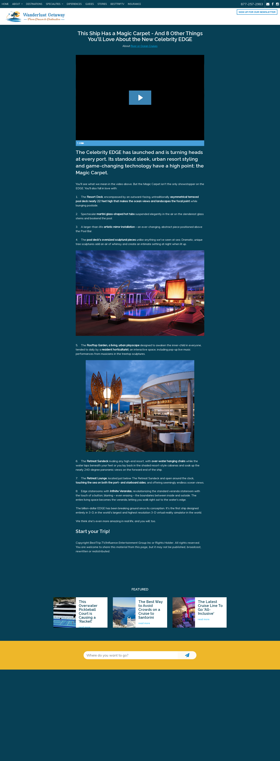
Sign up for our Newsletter (257, 12)
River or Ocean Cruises (144, 46)
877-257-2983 (252, 4)
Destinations (34, 3)
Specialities (53, 3)
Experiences (74, 3)
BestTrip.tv (117, 3)
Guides (89, 3)
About (16, 3)
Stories (102, 3)
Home (5, 3)
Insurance (134, 3)
